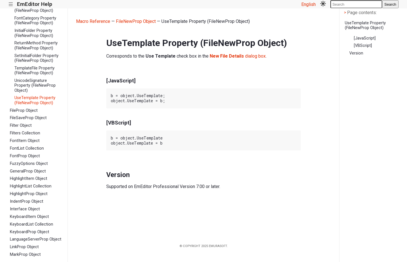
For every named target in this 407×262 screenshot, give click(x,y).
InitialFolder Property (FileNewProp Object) (33, 33)
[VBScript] (363, 45)
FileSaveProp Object (28, 117)
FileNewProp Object (136, 21)
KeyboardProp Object (29, 232)
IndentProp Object (26, 201)
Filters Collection (25, 133)
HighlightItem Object (28, 178)
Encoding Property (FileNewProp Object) (33, 8)
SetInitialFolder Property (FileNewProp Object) (36, 58)
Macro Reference (93, 21)
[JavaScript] (365, 38)
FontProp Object (25, 156)
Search (390, 4)
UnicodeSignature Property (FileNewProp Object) (35, 85)
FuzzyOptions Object (29, 163)
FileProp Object (24, 110)
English (308, 4)
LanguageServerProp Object (35, 239)
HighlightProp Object (28, 193)
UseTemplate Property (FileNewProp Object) (34, 100)
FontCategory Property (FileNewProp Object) (35, 20)
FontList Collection (27, 148)
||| (11, 4)
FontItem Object (25, 140)
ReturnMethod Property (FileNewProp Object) (36, 45)
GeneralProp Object (28, 171)
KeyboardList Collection (31, 224)
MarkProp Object (25, 254)
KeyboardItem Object (29, 216)
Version (356, 53)
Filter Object (21, 125)
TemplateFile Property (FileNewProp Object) (34, 70)
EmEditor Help (34, 4)
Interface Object (25, 209)
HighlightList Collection (30, 186)
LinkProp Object (24, 246)
